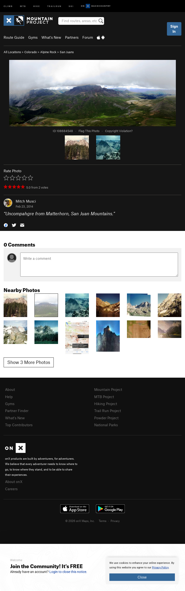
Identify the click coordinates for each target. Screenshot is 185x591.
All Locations (12, 52)
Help (9, 396)
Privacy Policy (160, 567)
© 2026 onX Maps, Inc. (80, 520)
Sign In (174, 28)
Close (142, 577)
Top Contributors (19, 425)
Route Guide (14, 37)
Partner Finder (16, 410)
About (10, 389)
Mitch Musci (26, 201)
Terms (102, 520)
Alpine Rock (48, 52)
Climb (8, 5)
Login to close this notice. (68, 572)
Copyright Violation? (118, 131)
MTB (23, 5)
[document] (142, 571)
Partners (72, 37)
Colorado (30, 52)
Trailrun (54, 5)
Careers (11, 489)
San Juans (67, 52)
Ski (71, 5)
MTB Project (104, 396)
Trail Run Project (107, 410)
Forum (87, 37)
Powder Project (106, 418)
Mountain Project (108, 389)
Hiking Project (105, 403)
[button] (6, 225)
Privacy (115, 520)
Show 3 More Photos (28, 362)
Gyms (33, 37)
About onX (13, 481)
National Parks (106, 425)
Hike (36, 5)
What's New (51, 37)
